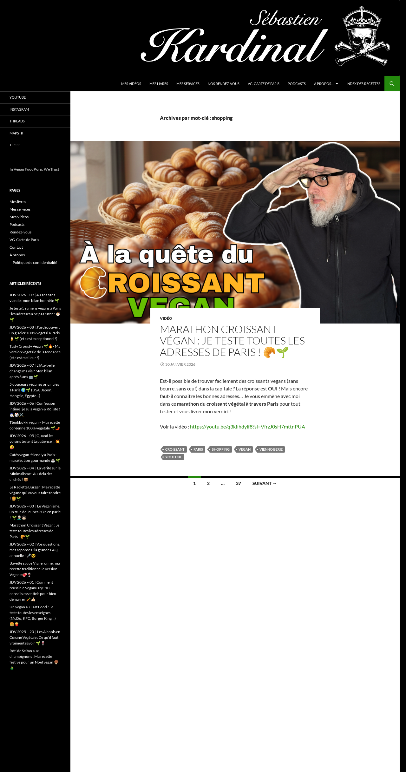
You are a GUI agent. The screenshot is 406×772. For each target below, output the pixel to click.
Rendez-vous (20, 232)
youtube (173, 457)
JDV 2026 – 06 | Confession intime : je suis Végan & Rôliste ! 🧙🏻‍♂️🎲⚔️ (35, 409)
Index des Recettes (363, 84)
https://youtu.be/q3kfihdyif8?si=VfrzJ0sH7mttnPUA (247, 426)
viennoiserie (271, 449)
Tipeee (15, 145)
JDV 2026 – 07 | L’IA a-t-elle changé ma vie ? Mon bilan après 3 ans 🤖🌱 (32, 371)
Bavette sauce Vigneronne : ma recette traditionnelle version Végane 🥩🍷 (35, 569)
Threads (17, 121)
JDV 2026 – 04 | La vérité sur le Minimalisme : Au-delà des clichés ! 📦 (35, 474)
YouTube (18, 97)
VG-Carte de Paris (263, 84)
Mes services (188, 84)
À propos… (324, 84)
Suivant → (264, 483)
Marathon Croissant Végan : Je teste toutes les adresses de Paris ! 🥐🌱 (232, 340)
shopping (221, 449)
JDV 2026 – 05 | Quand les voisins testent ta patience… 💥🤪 (35, 441)
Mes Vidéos (131, 84)
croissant (175, 449)
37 (238, 483)
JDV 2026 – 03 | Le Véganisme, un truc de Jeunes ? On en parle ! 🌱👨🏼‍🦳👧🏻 (35, 512)
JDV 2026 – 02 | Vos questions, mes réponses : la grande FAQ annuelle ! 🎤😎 (35, 550)
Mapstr (16, 133)
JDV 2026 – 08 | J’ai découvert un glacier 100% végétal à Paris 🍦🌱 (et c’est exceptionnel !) (35, 333)
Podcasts (297, 84)
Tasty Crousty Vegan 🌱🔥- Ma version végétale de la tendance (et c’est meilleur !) (35, 352)
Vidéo (166, 318)
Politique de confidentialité (35, 262)
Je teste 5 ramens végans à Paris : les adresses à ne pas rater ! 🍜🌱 (35, 314)
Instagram (19, 109)
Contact (16, 247)
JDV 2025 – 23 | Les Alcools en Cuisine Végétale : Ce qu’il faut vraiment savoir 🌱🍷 (35, 637)
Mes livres (158, 84)
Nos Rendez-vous (223, 84)
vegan (245, 449)
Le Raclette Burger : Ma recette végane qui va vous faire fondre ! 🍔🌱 (35, 493)
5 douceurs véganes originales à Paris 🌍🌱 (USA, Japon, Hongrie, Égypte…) (34, 390)
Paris (198, 449)
